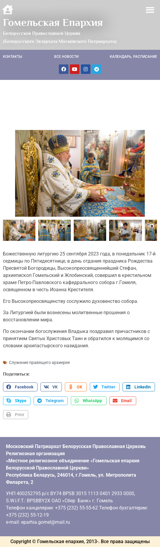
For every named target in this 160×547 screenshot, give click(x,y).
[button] (150, 10)
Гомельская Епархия (53, 22)
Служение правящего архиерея (39, 362)
